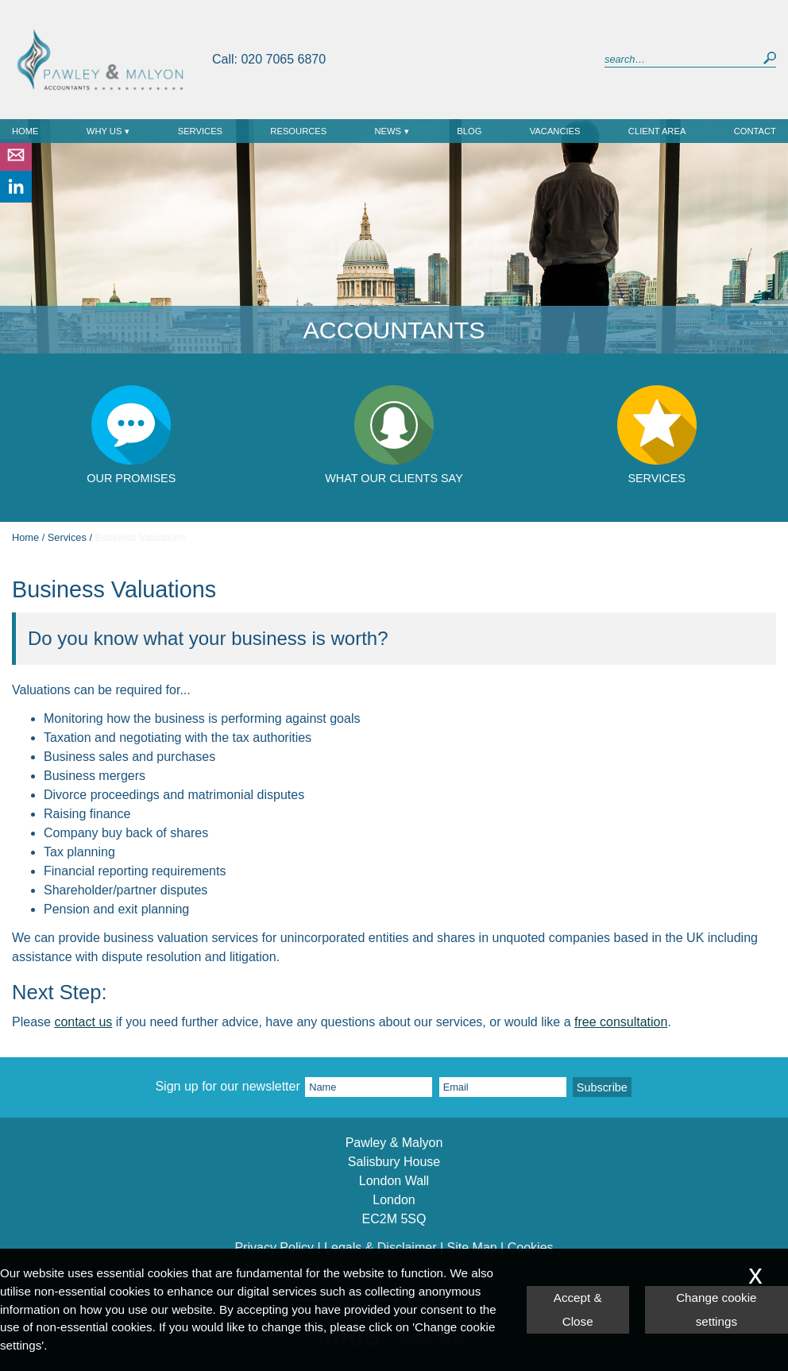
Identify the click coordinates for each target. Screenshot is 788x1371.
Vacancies (555, 131)
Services (200, 131)
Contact (755, 131)
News (388, 131)
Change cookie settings (716, 1309)
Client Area (657, 131)
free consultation (620, 1022)
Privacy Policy (274, 1246)
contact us (83, 1022)
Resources (298, 131)
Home (25, 131)
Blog (469, 131)
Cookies (531, 1246)
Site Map (472, 1246)
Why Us (104, 131)
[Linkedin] (16, 198)
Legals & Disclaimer (380, 1246)
